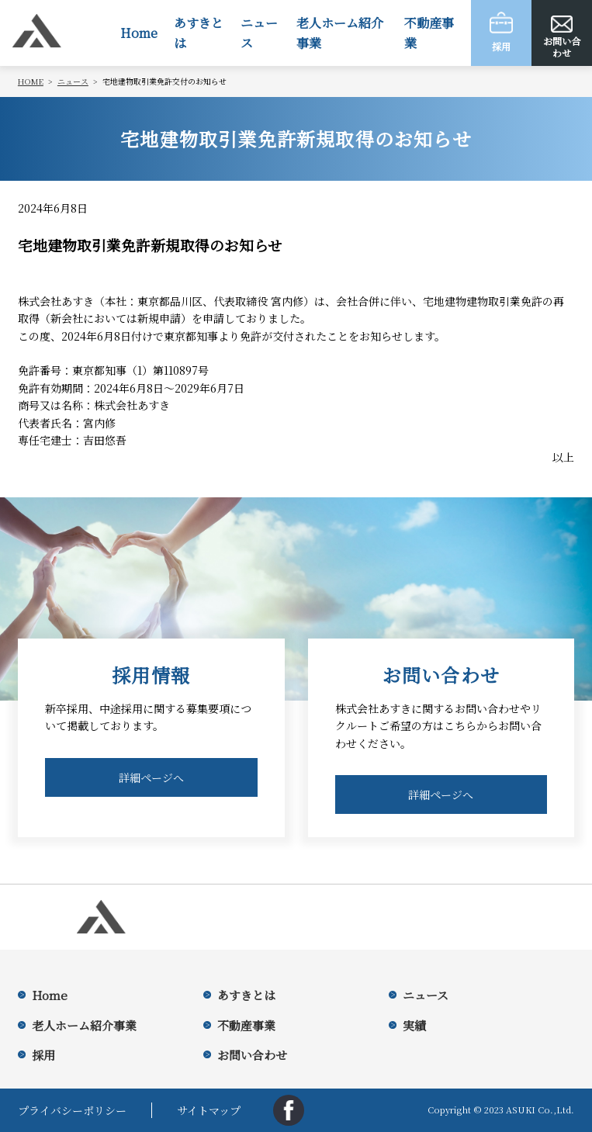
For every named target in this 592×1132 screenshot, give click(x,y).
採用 (43, 1055)
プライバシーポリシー (72, 1110)
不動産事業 (429, 33)
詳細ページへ (151, 777)
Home (139, 33)
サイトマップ (209, 1110)
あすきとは (198, 33)
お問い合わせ (252, 1055)
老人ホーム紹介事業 (339, 33)
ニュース (259, 33)
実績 (414, 1025)
